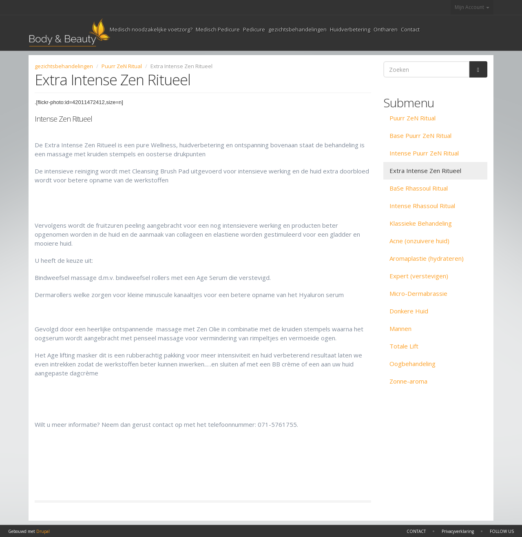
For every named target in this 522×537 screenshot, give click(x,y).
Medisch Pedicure (218, 29)
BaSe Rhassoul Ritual (418, 188)
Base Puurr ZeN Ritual (420, 135)
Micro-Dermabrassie (418, 293)
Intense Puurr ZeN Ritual (424, 153)
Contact (410, 29)
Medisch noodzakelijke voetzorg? (151, 29)
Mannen (400, 328)
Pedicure (254, 29)
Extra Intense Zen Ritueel (425, 170)
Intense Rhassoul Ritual (422, 206)
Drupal (43, 531)
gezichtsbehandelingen (297, 29)
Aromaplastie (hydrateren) (426, 258)
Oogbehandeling (412, 363)
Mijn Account (472, 7)
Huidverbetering (350, 29)
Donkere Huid (408, 311)
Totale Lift (403, 346)
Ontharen (386, 29)
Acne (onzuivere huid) (419, 241)
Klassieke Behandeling (420, 223)
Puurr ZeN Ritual (122, 66)
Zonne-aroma (408, 381)
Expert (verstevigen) (418, 276)
